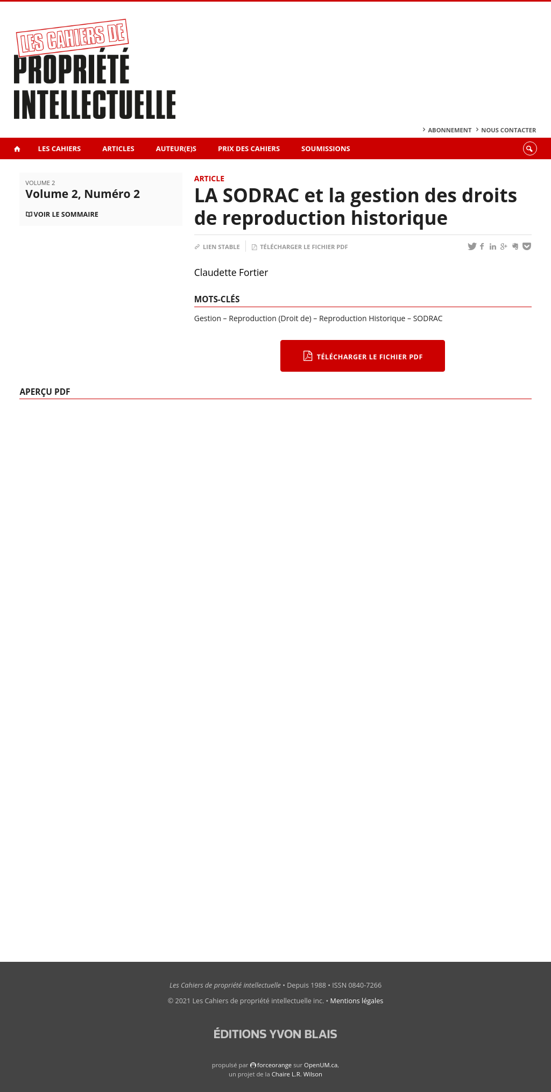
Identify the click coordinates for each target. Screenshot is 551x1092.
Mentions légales (357, 1000)
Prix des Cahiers (249, 148)
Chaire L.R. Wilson (297, 1074)
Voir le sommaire (65, 214)
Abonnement (449, 130)
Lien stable (217, 247)
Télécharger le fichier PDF (299, 247)
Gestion (207, 318)
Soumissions (325, 148)
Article (209, 178)
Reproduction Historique (362, 318)
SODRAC (428, 318)
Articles (118, 148)
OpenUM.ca (320, 1065)
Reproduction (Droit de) (270, 318)
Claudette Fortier (231, 272)
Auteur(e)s (176, 148)
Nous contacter (508, 130)
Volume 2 (40, 183)
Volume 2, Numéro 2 (82, 193)
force (274, 1065)
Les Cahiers (59, 148)
